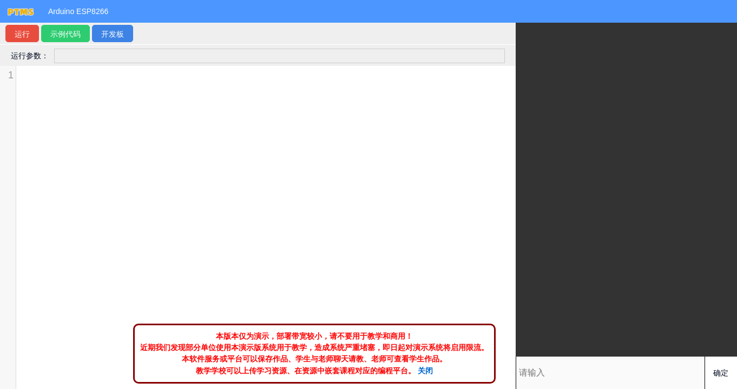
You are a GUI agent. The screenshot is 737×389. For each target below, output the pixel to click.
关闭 (425, 370)
